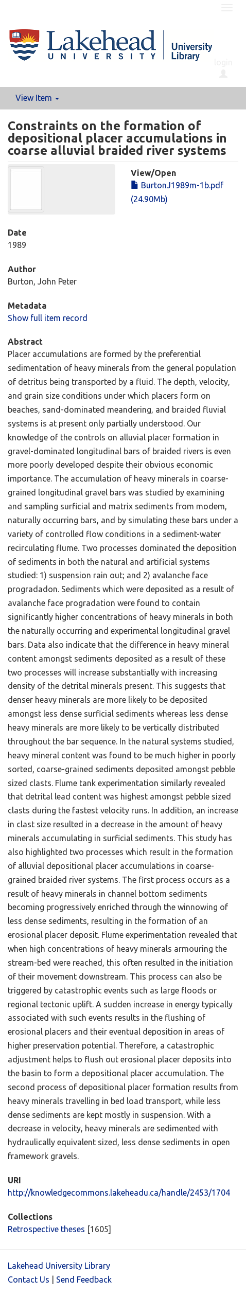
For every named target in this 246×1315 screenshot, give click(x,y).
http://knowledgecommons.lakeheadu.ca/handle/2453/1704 (119, 1192)
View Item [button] (37, 97)
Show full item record (47, 318)
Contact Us (28, 1279)
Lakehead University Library (59, 1265)
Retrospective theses (46, 1229)
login (223, 68)
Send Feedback (84, 1279)
